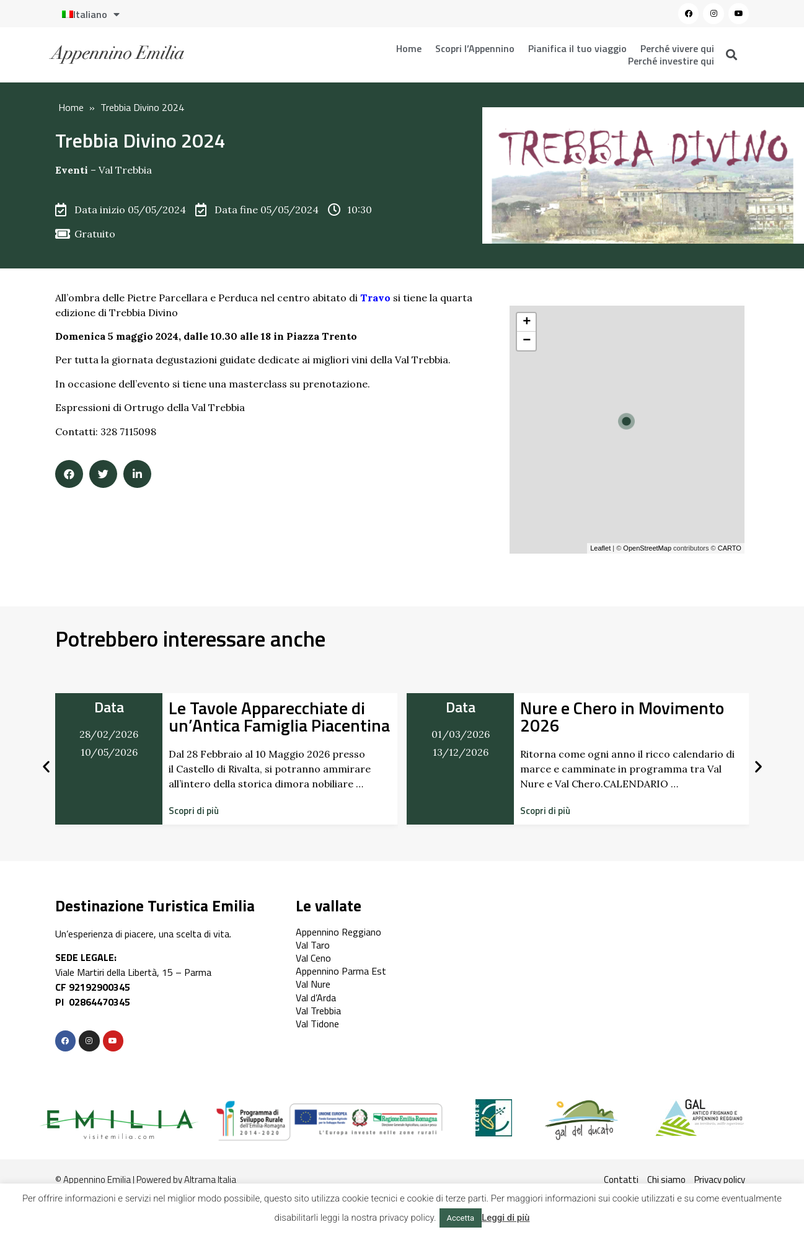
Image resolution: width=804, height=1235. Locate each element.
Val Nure (313, 983)
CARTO (729, 548)
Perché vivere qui (677, 48)
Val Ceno (313, 957)
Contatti (621, 1179)
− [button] (527, 341)
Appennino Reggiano (338, 931)
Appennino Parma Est (341, 970)
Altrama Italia (210, 1179)
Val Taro (313, 944)
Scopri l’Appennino (475, 48)
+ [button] (527, 322)
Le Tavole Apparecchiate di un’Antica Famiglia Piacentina (279, 716)
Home (409, 48)
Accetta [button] (461, 1218)
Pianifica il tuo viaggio (577, 48)
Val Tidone (317, 1023)
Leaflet (600, 548)
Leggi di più (505, 1217)
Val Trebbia (125, 170)
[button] (194, 810)
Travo (375, 297)
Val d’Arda (316, 997)
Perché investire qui (671, 61)
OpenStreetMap (647, 548)
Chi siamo (666, 1179)
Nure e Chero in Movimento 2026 (622, 716)
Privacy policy (719, 1179)
